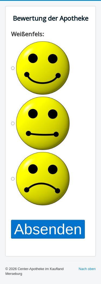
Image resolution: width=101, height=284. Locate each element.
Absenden (48, 229)
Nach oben (87, 269)
